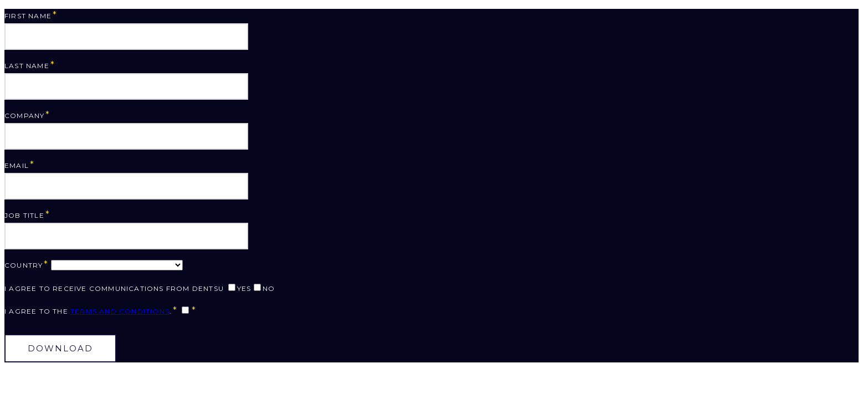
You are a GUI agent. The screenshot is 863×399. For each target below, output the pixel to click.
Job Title (24, 215)
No (269, 288)
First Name (28, 16)
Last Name (26, 66)
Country (23, 265)
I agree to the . (88, 311)
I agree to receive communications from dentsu (114, 288)
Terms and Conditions (119, 311)
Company (24, 115)
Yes (244, 288)
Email (16, 165)
